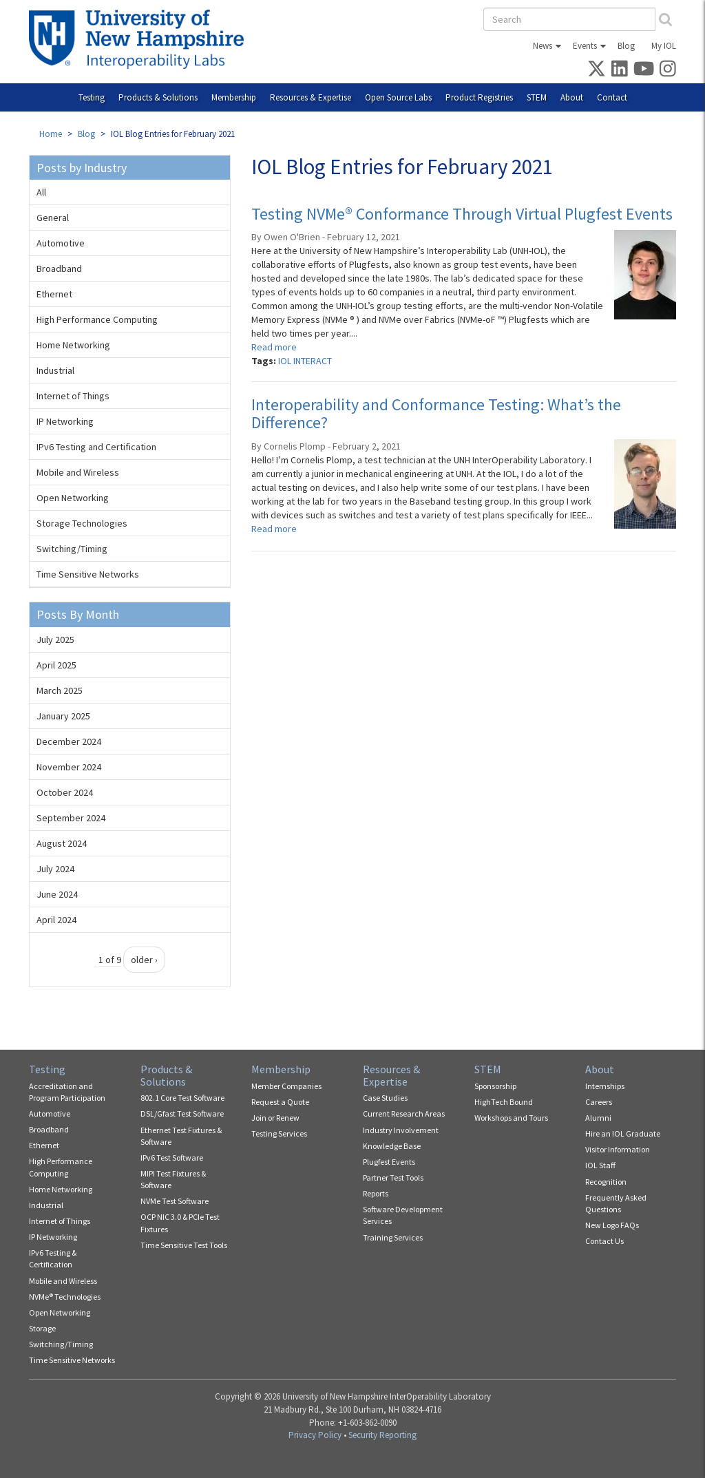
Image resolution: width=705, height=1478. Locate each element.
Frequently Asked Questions (615, 1203)
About (571, 97)
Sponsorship (495, 1086)
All (41, 192)
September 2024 (70, 818)
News (542, 46)
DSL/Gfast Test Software (182, 1113)
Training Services (393, 1237)
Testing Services (279, 1133)
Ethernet (54, 294)
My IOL (663, 46)
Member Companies (286, 1086)
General (52, 217)
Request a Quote (280, 1102)
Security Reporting (382, 1435)
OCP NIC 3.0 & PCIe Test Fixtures (180, 1223)
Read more (274, 347)
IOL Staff (600, 1165)
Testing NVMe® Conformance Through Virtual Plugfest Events (462, 213)
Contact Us (604, 1241)
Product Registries (479, 97)
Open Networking (72, 498)
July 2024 (55, 869)
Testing (91, 97)
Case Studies (385, 1097)
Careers (598, 1102)
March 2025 (59, 690)
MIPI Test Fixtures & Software (173, 1179)
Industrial (55, 370)
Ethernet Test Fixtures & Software (181, 1136)
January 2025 (63, 716)
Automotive (60, 243)
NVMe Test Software (174, 1201)
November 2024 (68, 767)
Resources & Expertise (310, 97)
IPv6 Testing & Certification (52, 1258)
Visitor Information (617, 1149)
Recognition (606, 1181)
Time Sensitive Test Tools (183, 1245)
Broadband (59, 268)
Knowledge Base (392, 1146)
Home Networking (73, 345)
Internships (604, 1086)
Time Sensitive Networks (87, 574)
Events (585, 46)
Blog (626, 46)
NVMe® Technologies (65, 1296)
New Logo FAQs (612, 1225)
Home (50, 134)
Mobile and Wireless (77, 472)
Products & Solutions (158, 97)
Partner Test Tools (393, 1177)
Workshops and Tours (511, 1117)
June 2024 (57, 894)
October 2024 (64, 792)
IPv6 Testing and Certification (96, 447)
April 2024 (56, 920)
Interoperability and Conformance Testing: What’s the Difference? (436, 413)
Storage (42, 1328)
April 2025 (56, 665)
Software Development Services (403, 1215)
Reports (375, 1193)
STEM (537, 97)
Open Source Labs (398, 97)
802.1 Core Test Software (182, 1097)
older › (144, 959)
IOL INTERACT (305, 361)
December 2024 (68, 741)
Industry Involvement (401, 1130)
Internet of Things (72, 396)
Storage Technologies (81, 523)
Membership (233, 97)
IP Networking (65, 421)
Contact (612, 97)
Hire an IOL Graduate (622, 1133)
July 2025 (55, 639)
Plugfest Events (389, 1162)
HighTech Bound (503, 1102)
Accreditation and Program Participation (67, 1092)
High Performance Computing (97, 319)
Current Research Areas (404, 1113)
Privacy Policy (314, 1435)
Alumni (598, 1117)
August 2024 (61, 843)
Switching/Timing (71, 548)
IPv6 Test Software (171, 1157)
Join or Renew (275, 1117)
